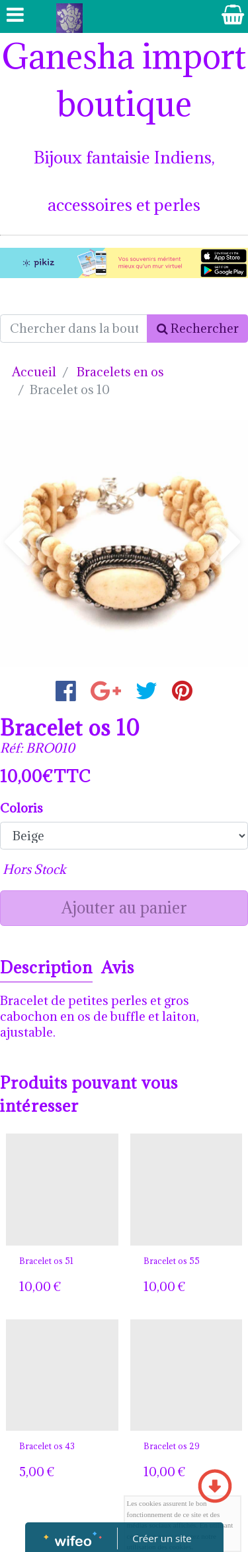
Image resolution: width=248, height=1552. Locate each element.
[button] (18, 543)
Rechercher (198, 328)
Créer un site (161, 1538)
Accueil (34, 372)
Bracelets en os (120, 372)
